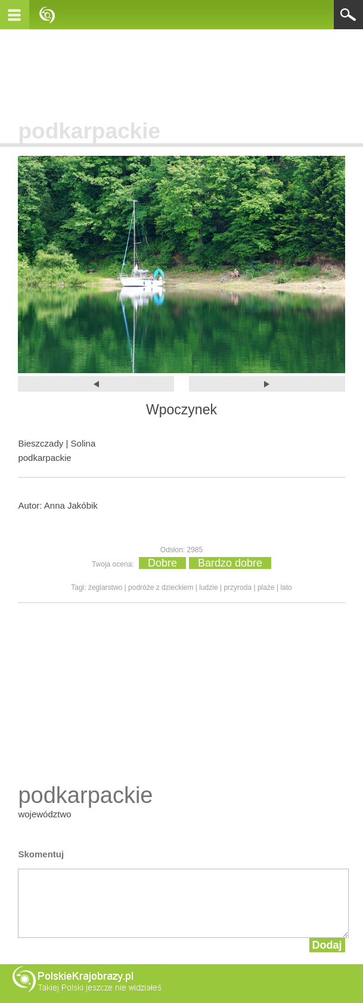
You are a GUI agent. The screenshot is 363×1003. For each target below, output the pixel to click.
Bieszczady (40, 443)
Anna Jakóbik (71, 505)
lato (285, 587)
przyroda (238, 587)
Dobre (162, 563)
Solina (83, 443)
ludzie (208, 587)
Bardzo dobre (230, 563)
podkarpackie (89, 131)
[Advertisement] (181, 71)
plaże (266, 587)
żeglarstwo (105, 587)
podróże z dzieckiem (160, 587)
